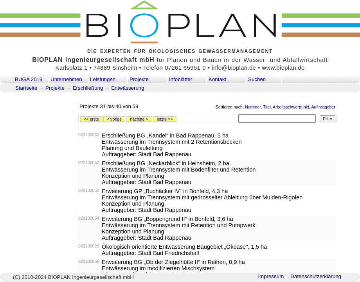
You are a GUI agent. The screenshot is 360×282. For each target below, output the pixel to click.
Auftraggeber (323, 107)
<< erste (91, 119)
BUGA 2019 (28, 79)
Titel (267, 107)
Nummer (253, 107)
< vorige (114, 119)
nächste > (139, 119)
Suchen (257, 79)
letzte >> (165, 119)
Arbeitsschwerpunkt (291, 107)
